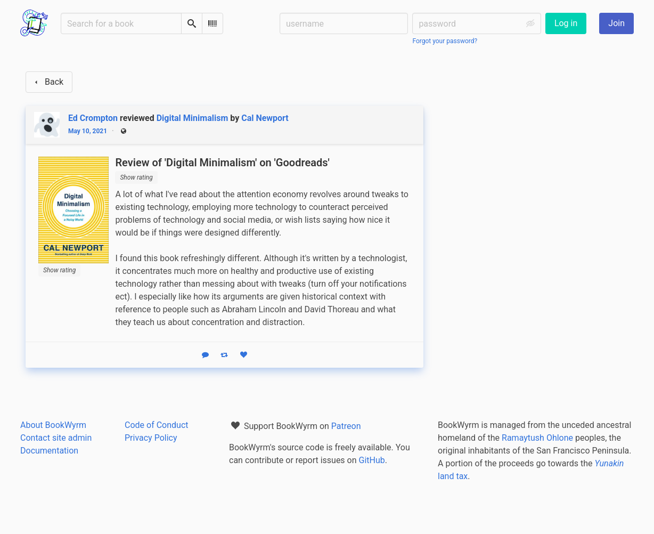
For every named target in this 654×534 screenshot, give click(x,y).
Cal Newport (265, 118)
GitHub (372, 460)
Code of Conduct (157, 425)
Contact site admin (56, 438)
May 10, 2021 (87, 131)
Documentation (49, 451)
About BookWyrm (53, 425)
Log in (565, 23)
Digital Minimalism (192, 118)
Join (616, 23)
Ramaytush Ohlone (537, 438)
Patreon (346, 426)
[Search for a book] (121, 23)
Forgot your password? (444, 41)
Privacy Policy (151, 438)
